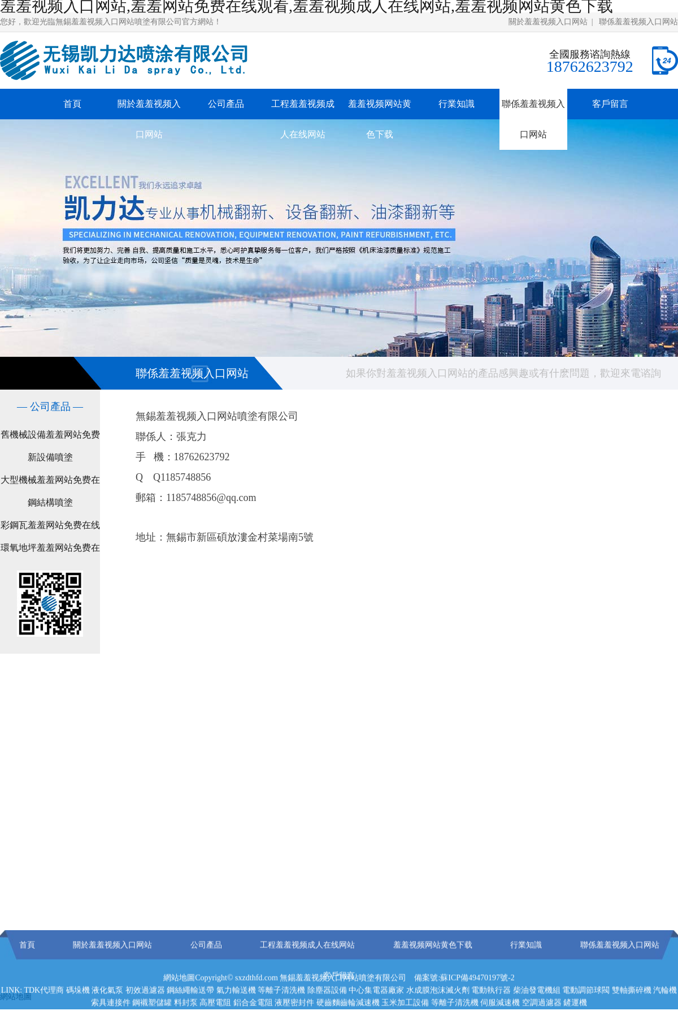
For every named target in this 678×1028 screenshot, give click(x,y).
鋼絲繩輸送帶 (190, 1010)
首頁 (72, 104)
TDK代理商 (44, 1010)
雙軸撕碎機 (631, 1010)
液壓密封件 (294, 1022)
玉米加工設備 (405, 1022)
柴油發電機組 (536, 1010)
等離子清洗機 (281, 1010)
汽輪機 (665, 1010)
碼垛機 (78, 1010)
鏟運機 (575, 1022)
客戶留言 (610, 104)
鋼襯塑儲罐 (152, 1022)
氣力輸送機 (236, 1010)
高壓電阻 (215, 1022)
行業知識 (456, 104)
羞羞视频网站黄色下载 (379, 119)
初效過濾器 (145, 1010)
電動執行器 (491, 1010)
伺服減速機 (500, 1022)
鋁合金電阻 (253, 1022)
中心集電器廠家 (376, 1010)
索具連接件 (111, 1022)
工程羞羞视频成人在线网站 (302, 119)
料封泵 (186, 1022)
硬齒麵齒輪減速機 (348, 1022)
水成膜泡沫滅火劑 (438, 1010)
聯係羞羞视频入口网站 (638, 22)
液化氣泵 (107, 1010)
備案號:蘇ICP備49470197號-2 (464, 998)
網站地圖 (179, 998)
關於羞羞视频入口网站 (548, 22)
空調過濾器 (542, 1022)
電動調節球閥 (586, 1010)
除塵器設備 (327, 1010)
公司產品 (226, 104)
